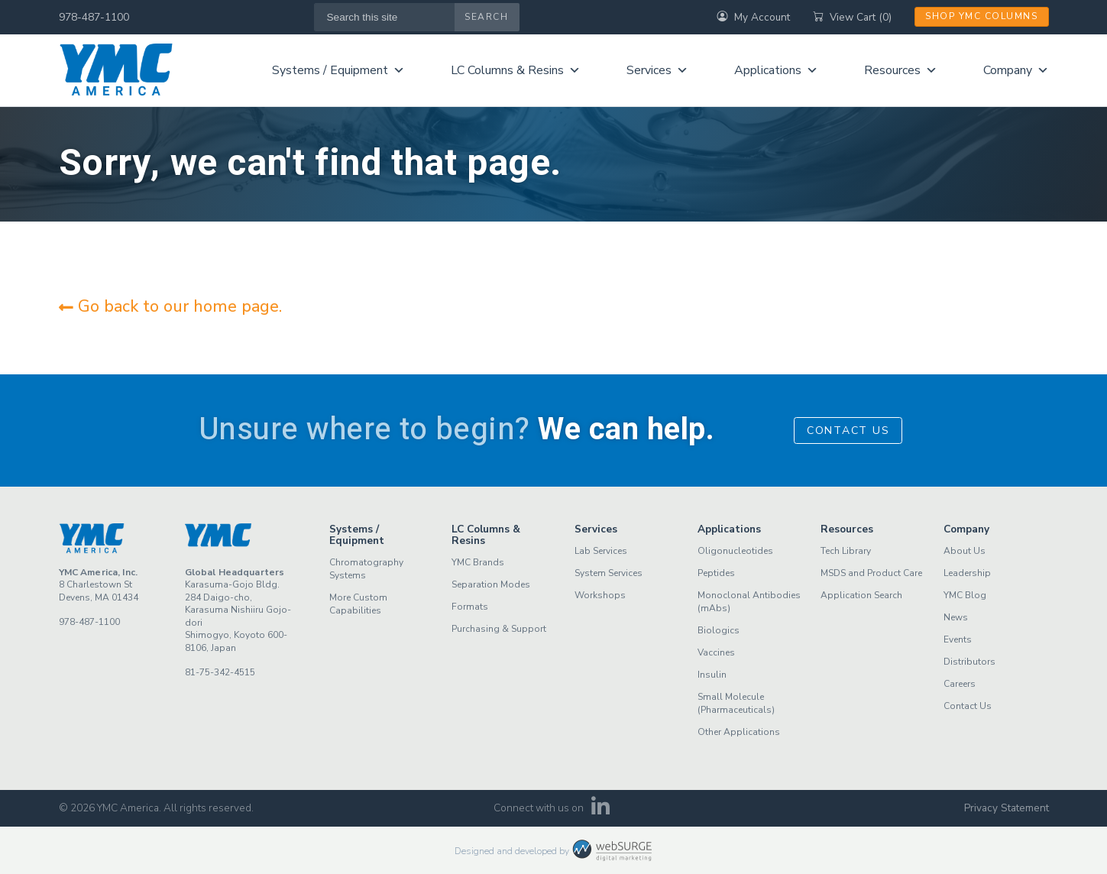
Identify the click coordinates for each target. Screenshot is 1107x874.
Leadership (967, 573)
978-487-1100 (94, 17)
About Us (965, 551)
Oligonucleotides (735, 551)
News (956, 617)
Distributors (969, 662)
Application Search (861, 595)
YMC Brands (478, 562)
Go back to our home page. (170, 306)
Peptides (716, 573)
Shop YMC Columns (981, 16)
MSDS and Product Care (871, 573)
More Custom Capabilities (358, 604)
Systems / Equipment (338, 70)
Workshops (600, 595)
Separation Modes (491, 584)
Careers (960, 684)
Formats (470, 606)
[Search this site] (384, 17)
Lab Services (601, 551)
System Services (609, 573)
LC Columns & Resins (516, 70)
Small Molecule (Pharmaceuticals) (736, 703)
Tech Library (846, 551)
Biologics (719, 630)
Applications (776, 70)
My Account (753, 17)
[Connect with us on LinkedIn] (600, 811)
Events (958, 639)
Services (657, 70)
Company (1016, 70)
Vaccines (716, 652)
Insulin (712, 674)
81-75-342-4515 (220, 672)
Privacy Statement (1006, 808)
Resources (900, 70)
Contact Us (848, 430)
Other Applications (739, 732)
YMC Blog (965, 595)
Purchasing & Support (499, 629)
